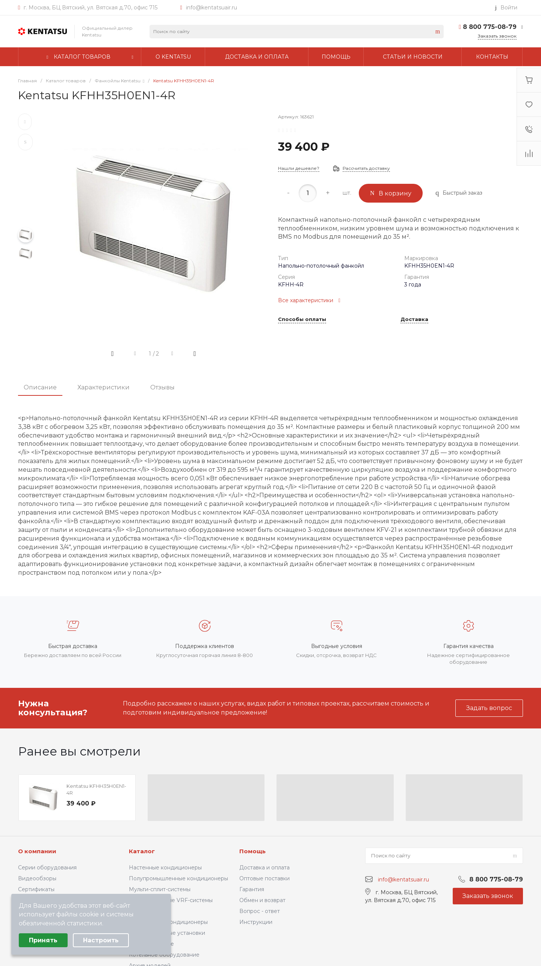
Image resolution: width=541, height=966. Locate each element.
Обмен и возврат (262, 900)
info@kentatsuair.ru (211, 7)
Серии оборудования (47, 867)
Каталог (142, 851)
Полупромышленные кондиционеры (178, 878)
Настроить (101, 940)
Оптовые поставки (264, 878)
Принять (43, 940)
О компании (37, 851)
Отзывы (162, 387)
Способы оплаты (302, 319)
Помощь (252, 851)
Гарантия (251, 889)
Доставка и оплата (264, 867)
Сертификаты (36, 889)
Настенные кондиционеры (165, 867)
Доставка (414, 319)
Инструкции (255, 922)
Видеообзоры (37, 878)
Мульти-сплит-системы (159, 889)
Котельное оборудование (164, 954)
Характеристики (103, 387)
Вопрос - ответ (259, 911)
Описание (40, 387)
